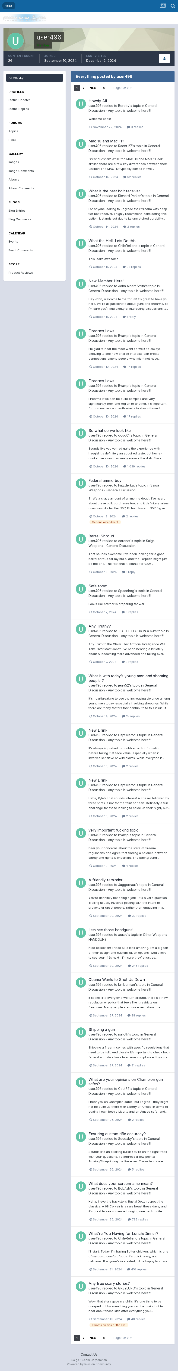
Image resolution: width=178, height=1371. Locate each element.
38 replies (136, 1015)
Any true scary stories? (109, 1283)
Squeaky (125, 1139)
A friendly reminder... (107, 880)
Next (94, 88)
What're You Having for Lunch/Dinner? (123, 1233)
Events (13, 241)
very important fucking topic (113, 830)
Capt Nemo (126, 735)
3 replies (135, 127)
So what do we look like (110, 430)
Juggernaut (127, 885)
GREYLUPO (126, 1288)
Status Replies (19, 109)
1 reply (129, 317)
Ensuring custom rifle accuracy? (117, 1133)
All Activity (16, 77)
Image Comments (21, 171)
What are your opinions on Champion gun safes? (126, 1081)
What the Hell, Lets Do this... (113, 240)
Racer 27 (125, 146)
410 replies (137, 1269)
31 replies (136, 1065)
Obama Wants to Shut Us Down (117, 979)
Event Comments (21, 250)
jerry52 (123, 685)
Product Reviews (21, 272)
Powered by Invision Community (89, 1364)
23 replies (132, 267)
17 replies (132, 366)
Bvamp (123, 336)
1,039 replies (134, 466)
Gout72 (123, 1089)
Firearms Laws (101, 331)
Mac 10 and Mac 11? (106, 141)
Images (14, 162)
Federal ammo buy (105, 480)
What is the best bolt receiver (114, 191)
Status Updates (20, 100)
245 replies (138, 965)
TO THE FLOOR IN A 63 (136, 631)
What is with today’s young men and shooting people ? (128, 678)
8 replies (130, 612)
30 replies (137, 915)
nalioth (123, 1034)
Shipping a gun (102, 1029)
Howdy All (98, 101)
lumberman (126, 984)
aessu (122, 935)
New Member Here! (106, 281)
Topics (13, 131)
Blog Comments (20, 219)
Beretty (123, 106)
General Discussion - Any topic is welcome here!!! (126, 291)
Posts (12, 139)
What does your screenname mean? (121, 1183)
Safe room (98, 586)
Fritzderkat (126, 485)
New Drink (98, 730)
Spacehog (126, 591)
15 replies (131, 716)
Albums (14, 179)
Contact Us (89, 1354)
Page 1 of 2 (123, 88)
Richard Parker (129, 196)
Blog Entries (17, 210)
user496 (95, 106)
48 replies (136, 1319)
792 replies (138, 1219)
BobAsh (124, 1188)
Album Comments (21, 188)
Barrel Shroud (101, 536)
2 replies (131, 226)
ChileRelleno (127, 246)
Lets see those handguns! (111, 929)
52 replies (132, 177)
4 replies (130, 866)
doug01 (124, 435)
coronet (124, 541)
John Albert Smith (131, 286)
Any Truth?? (100, 626)
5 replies (136, 1169)
